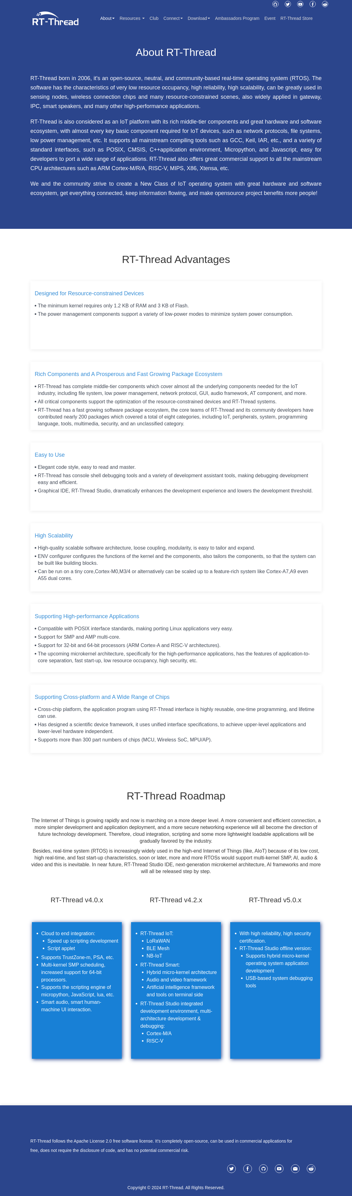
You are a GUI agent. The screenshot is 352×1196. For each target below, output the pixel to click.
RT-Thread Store (296, 18)
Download (199, 18)
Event (269, 18)
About (107, 18)
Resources (132, 18)
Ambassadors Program (237, 18)
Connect (173, 18)
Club (154, 18)
